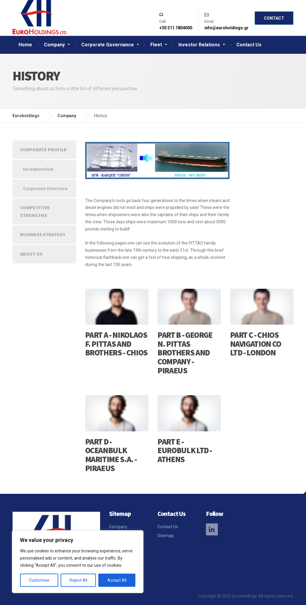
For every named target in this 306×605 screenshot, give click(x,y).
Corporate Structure (45, 188)
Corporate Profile (43, 149)
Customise (39, 580)
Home (25, 45)
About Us (31, 254)
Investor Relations (199, 45)
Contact (274, 18)
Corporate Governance (107, 45)
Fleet (156, 45)
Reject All (78, 580)
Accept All (116, 580)
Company (54, 45)
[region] (77, 561)
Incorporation (38, 169)
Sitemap (165, 535)
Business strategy (42, 234)
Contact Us (248, 45)
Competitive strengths (35, 211)
